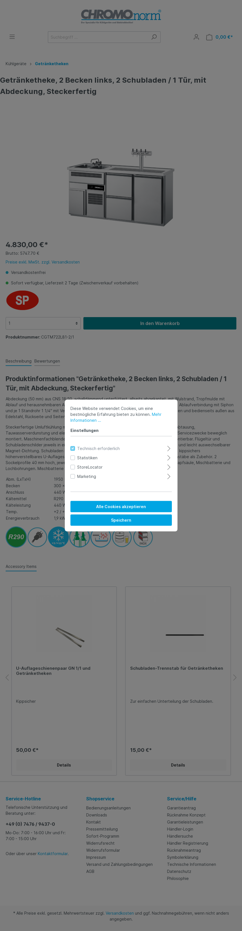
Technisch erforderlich (98, 448)
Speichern (121, 520)
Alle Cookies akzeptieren (121, 506)
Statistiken (87, 457)
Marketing (86, 476)
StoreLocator (90, 467)
